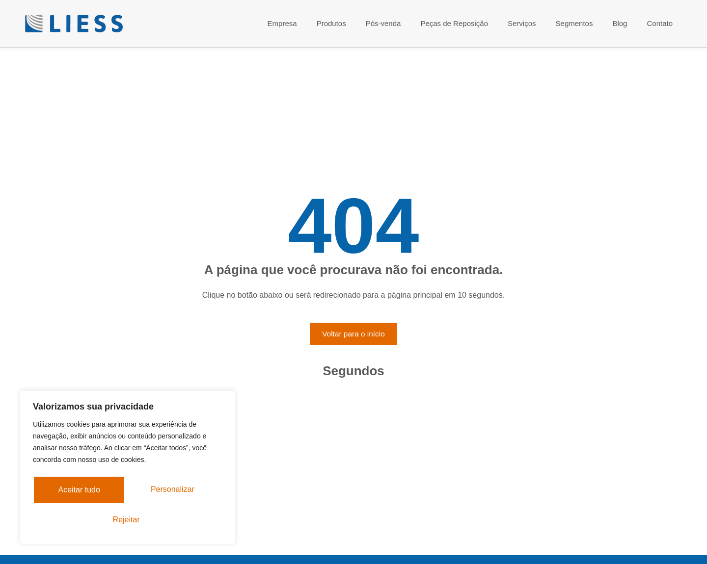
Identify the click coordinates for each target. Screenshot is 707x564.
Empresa (282, 23)
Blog (619, 23)
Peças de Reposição (454, 23)
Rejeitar (176, 491)
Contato (660, 23)
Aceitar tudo (127, 519)
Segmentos (574, 23)
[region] (128, 469)
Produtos (331, 23)
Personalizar (82, 491)
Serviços (522, 23)
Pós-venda (383, 23)
